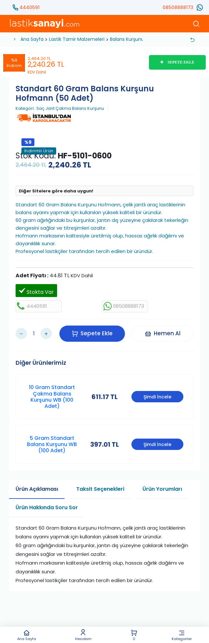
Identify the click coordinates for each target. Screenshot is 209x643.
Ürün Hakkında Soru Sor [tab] (47, 507)
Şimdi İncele (157, 397)
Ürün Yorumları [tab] (162, 489)
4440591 (29, 7)
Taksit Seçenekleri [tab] (100, 489)
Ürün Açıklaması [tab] (37, 489)
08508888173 (178, 7)
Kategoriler (182, 635)
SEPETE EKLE (177, 62)
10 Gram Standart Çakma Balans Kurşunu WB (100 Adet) (52, 397)
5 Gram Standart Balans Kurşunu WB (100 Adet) (52, 444)
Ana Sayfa (26, 635)
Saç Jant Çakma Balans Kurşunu (70, 108)
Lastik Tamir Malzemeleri (76, 39)
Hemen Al (162, 333)
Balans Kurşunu (127, 39)
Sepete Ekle (92, 333)
